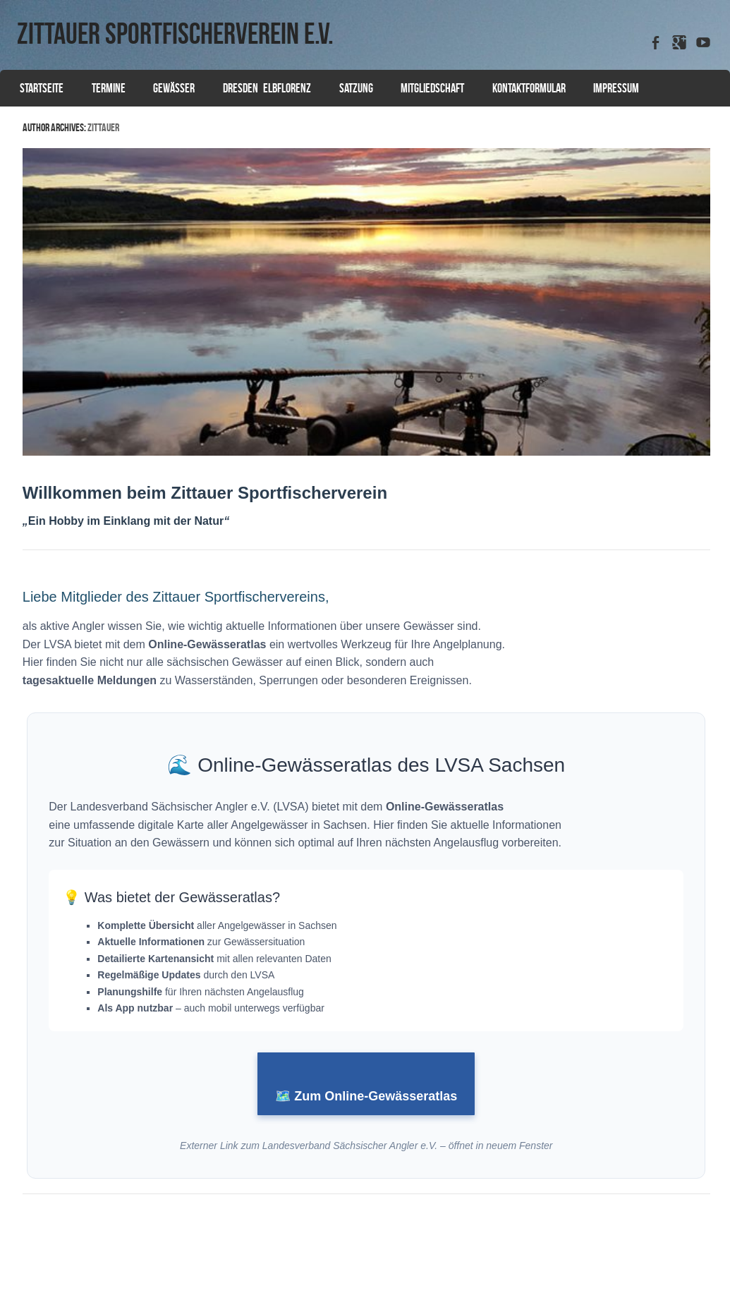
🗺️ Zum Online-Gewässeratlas (366, 1096)
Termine (109, 88)
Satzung (356, 88)
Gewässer (174, 88)
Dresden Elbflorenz (267, 88)
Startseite (41, 88)
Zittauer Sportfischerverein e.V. (175, 33)
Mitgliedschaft (432, 88)
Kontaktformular (529, 88)
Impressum (616, 88)
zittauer (103, 127)
